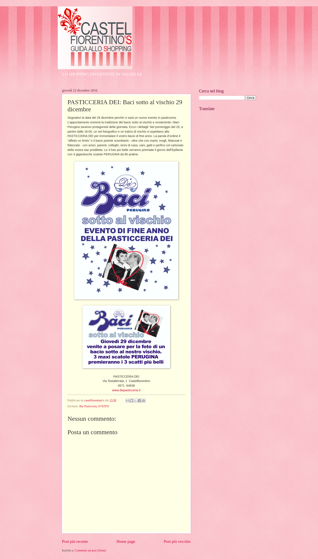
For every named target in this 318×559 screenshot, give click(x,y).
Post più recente (75, 541)
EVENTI (103, 406)
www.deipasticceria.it (126, 390)
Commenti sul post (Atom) (90, 550)
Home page (126, 541)
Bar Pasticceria (88, 406)
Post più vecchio (177, 541)
